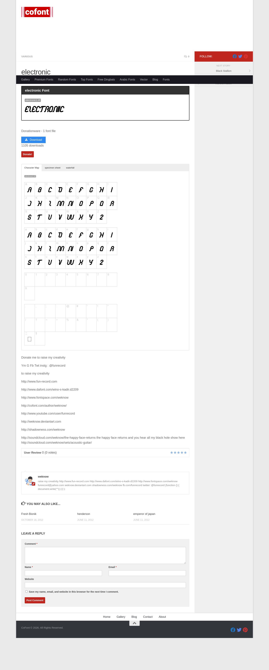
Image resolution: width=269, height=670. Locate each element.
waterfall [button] (70, 201)
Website (29, 612)
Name (29, 600)
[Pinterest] (246, 89)
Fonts (166, 79)
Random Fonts (67, 79)
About (162, 650)
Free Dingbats (106, 79)
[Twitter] (240, 89)
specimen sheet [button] (52, 201)
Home (106, 650)
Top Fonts (87, 79)
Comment (31, 577)
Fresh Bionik (29, 547)
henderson (84, 547)
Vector (144, 79)
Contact (148, 650)
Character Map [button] (31, 201)
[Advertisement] (134, 50)
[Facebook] (235, 89)
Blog (155, 79)
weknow (30, 113)
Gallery (25, 79)
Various (27, 88)
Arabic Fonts (127, 79)
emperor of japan (144, 547)
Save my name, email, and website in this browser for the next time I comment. (74, 625)
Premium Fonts (44, 79)
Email (113, 600)
